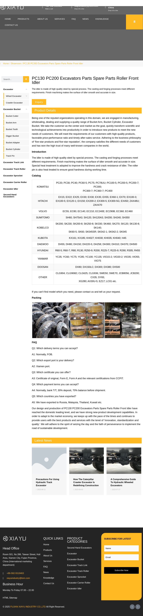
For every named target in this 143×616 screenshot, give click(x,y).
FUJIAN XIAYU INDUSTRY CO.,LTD (28, 607)
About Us (42, 19)
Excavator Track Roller (78, 571)
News (85, 19)
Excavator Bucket (75, 559)
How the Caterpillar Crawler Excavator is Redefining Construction (86, 482)
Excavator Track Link (77, 565)
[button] (39, 102)
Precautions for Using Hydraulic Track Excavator (47, 482)
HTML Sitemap (10, 598)
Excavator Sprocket (76, 577)
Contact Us (11, 25)
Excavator (72, 553)
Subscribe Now (121, 570)
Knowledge (102, 19)
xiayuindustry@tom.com (86, 6)
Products (23, 19)
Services (60, 19)
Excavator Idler (74, 588)
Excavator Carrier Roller (78, 583)
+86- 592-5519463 (53, 6)
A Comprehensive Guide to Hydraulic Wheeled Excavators (123, 482)
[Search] (26, 79)
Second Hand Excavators (79, 548)
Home (8, 19)
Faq (74, 19)
